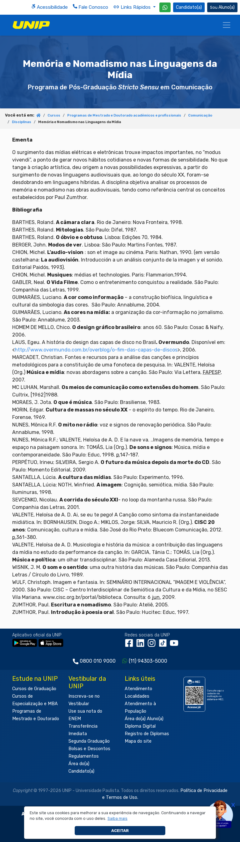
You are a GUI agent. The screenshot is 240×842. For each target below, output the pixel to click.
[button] (117, 818)
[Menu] (226, 25)
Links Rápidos (132, 7)
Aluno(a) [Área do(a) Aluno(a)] (222, 7)
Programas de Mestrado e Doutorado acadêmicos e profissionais (124, 115)
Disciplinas (21, 122)
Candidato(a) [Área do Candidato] (189, 7)
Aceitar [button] (120, 830)
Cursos (54, 115)
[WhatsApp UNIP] (165, 7)
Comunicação (200, 115)
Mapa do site (138, 741)
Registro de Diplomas (147, 733)
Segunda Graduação (89, 741)
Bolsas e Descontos (89, 748)
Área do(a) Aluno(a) (144, 718)
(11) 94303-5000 (148, 661)
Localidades (137, 696)
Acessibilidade (49, 7)
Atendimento (138, 688)
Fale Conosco (90, 7)
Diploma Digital (140, 726)
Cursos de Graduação (34, 688)
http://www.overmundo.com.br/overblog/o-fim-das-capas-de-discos (96, 350)
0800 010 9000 (98, 661)
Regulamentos (83, 756)
